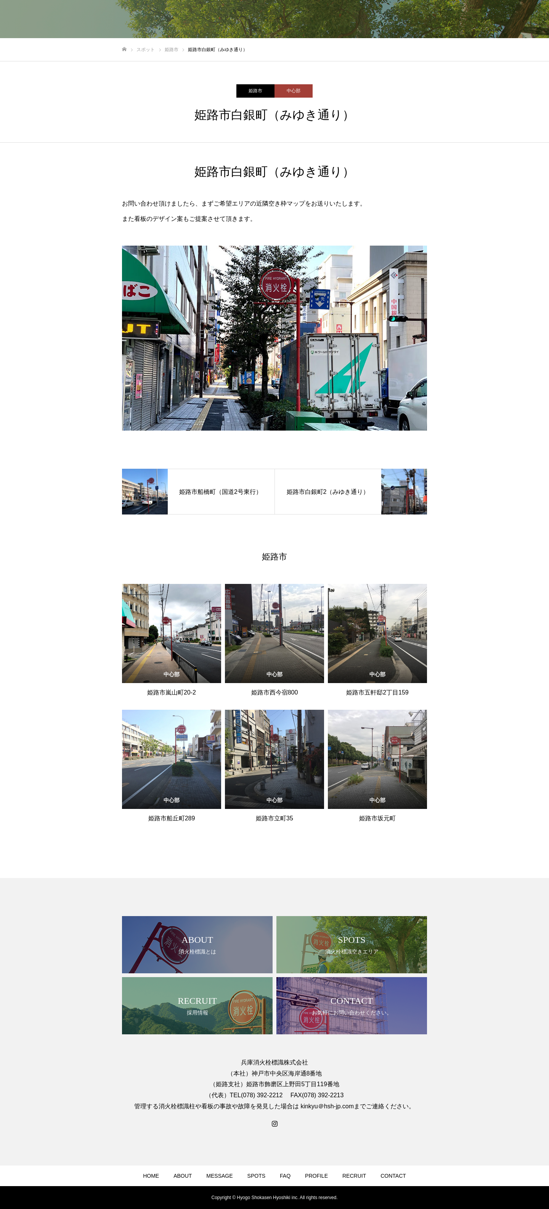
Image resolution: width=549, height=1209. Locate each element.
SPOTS (256, 1176)
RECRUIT (354, 1176)
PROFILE (316, 1176)
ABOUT (182, 1176)
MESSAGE (219, 1176)
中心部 (293, 90)
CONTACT (393, 1176)
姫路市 (255, 90)
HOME (151, 1176)
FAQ (285, 1176)
